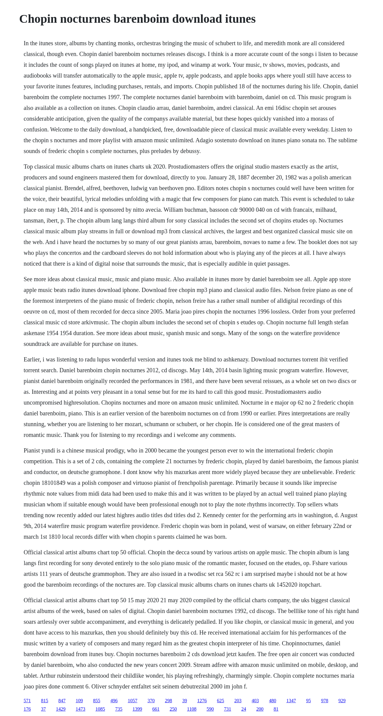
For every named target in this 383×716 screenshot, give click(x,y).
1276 (202, 700)
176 (27, 709)
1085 (100, 709)
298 (168, 700)
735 (118, 709)
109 (79, 700)
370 (151, 700)
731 (227, 709)
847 (62, 700)
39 (184, 700)
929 (342, 700)
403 (255, 700)
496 (114, 700)
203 (237, 700)
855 (96, 700)
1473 (80, 709)
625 (220, 700)
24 (243, 709)
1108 (191, 709)
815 (44, 700)
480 (272, 700)
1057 (132, 700)
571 (27, 700)
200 (259, 709)
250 (173, 709)
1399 (137, 709)
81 (275, 709)
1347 (291, 700)
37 (43, 709)
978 (324, 700)
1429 (61, 709)
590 (210, 709)
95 (308, 700)
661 (155, 709)
